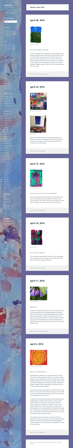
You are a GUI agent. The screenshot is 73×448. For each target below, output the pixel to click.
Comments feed (7, 85)
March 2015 (6, 184)
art (5, 197)
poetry (5, 208)
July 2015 (6, 175)
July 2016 (6, 147)
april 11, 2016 (37, 280)
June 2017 (6, 127)
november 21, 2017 (8, 103)
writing (5, 212)
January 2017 (7, 138)
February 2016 (7, 159)
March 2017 (6, 134)
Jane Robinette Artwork (9, 221)
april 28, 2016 (37, 20)
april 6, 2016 (36, 343)
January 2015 (7, 188)
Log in (5, 81)
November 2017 (7, 116)
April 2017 (6, 132)
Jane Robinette (53, 442)
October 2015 (7, 168)
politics (5, 210)
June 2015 (6, 177)
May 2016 (6, 152)
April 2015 (6, 181)
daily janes (8, 5)
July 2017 (6, 125)
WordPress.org (7, 88)
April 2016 (6, 154)
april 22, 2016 (37, 86)
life (5, 203)
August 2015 (7, 172)
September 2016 (7, 145)
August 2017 (7, 123)
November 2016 (7, 141)
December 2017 (7, 113)
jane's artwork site (13, 12)
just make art (7, 201)
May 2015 (6, 179)
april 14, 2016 (37, 223)
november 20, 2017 (8, 105)
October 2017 (7, 118)
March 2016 (6, 157)
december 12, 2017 (8, 96)
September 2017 (7, 120)
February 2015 (7, 186)
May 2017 (6, 129)
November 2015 (7, 166)
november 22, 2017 (8, 101)
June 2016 (6, 150)
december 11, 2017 (8, 98)
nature (5, 206)
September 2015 (7, 170)
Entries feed (6, 83)
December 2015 (7, 163)
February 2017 (7, 136)
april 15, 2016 (37, 163)
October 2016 (7, 143)
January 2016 (7, 161)
